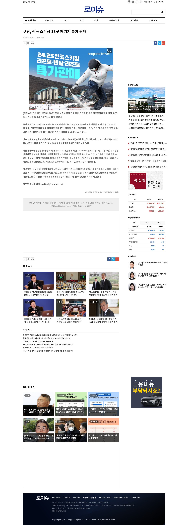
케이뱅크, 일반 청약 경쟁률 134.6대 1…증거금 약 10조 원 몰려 (148, 155)
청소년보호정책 (105, 498)
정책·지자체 (114, 20)
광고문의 (76, 498)
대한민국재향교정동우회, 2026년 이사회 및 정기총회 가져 (148, 149)
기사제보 (66, 498)
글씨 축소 (25, 43)
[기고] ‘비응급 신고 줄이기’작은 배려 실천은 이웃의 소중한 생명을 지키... (152, 286)
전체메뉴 (32, 20)
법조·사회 (49, 20)
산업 (81, 20)
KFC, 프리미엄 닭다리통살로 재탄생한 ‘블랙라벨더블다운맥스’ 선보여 (48, 345)
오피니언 (134, 20)
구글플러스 (163, 43)
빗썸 (134, 223)
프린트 (32, 43)
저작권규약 (136, 498)
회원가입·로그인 (150, 2)
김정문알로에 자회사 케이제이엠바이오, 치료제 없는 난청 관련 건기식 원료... (50, 335)
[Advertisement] (48, 233)
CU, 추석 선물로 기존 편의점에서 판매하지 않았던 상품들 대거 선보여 (48, 351)
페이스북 (155, 43)
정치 (66, 20)
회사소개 (159, 2)
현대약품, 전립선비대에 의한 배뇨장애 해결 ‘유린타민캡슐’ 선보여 (46, 338)
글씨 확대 (28, 43)
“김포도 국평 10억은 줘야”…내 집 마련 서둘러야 (148, 161)
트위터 (159, 43)
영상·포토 (153, 20)
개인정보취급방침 (89, 498)
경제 (96, 20)
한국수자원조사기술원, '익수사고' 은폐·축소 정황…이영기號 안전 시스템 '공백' (148, 143)
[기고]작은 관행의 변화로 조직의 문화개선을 (152, 263)
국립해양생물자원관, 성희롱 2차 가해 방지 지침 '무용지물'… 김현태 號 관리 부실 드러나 (148, 166)
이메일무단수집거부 (121, 498)
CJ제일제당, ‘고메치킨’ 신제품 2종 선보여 (38, 341)
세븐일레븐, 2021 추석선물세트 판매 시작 (38, 348)
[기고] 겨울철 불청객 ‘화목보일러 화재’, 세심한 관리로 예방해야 (152, 275)
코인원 (159, 223)
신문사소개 (56, 498)
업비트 (146, 223)
